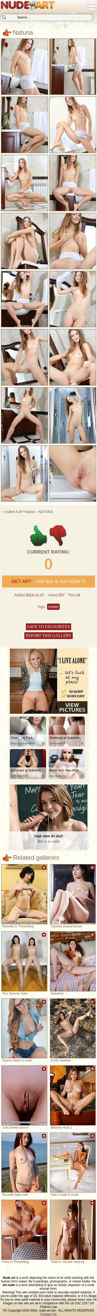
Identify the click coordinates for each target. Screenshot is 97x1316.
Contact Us (48, 1314)
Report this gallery (48, 635)
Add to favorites (44, 870)
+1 (38, 536)
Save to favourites (48, 626)
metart (53, 607)
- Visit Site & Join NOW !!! (48, 581)
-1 (58, 536)
